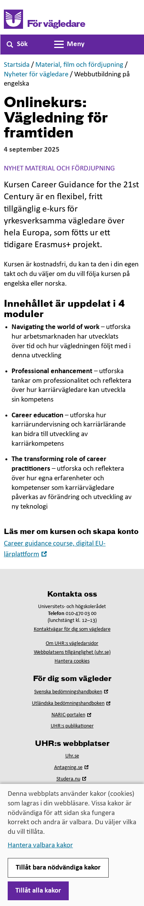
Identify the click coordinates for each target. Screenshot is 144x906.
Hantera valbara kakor (40, 845)
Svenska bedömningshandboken (72, 692)
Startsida (17, 65)
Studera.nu (72, 779)
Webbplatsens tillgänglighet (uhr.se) (72, 652)
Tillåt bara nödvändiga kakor (58, 867)
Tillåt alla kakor (38, 890)
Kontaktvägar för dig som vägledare (72, 629)
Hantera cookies (72, 661)
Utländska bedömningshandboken (72, 703)
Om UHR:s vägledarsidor (72, 643)
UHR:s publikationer (72, 726)
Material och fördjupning (70, 168)
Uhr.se (72, 756)
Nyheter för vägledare (36, 74)
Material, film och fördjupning (79, 65)
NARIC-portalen (72, 715)
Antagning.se (72, 767)
